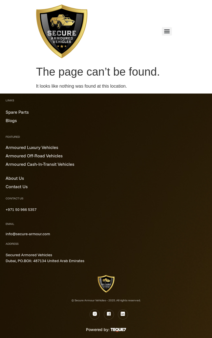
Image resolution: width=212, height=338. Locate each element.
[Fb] (109, 314)
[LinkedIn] (123, 314)
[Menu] (167, 31)
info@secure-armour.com (28, 233)
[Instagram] (95, 314)
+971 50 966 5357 (21, 209)
